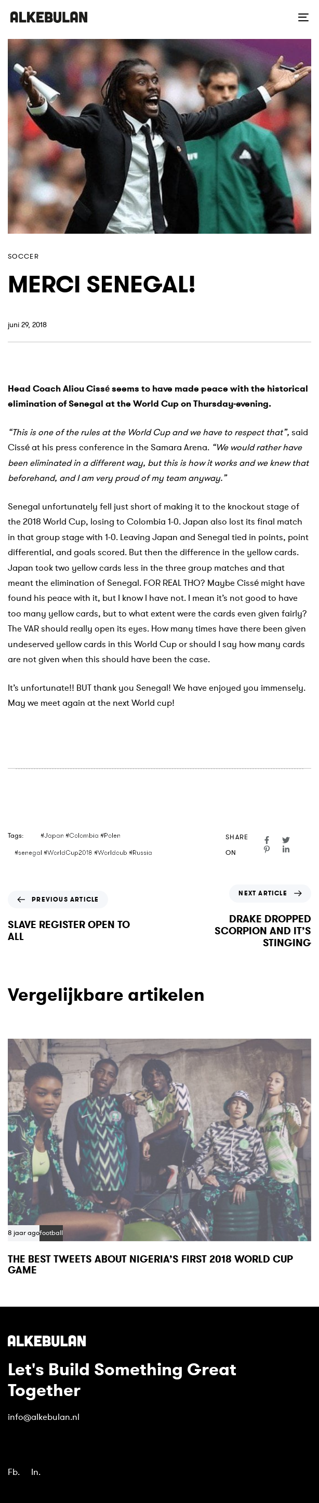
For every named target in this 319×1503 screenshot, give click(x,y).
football (51, 1233)
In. (36, 1472)
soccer (23, 256)
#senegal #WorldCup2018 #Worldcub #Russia (83, 852)
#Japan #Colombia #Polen (81, 835)
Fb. (14, 1472)
